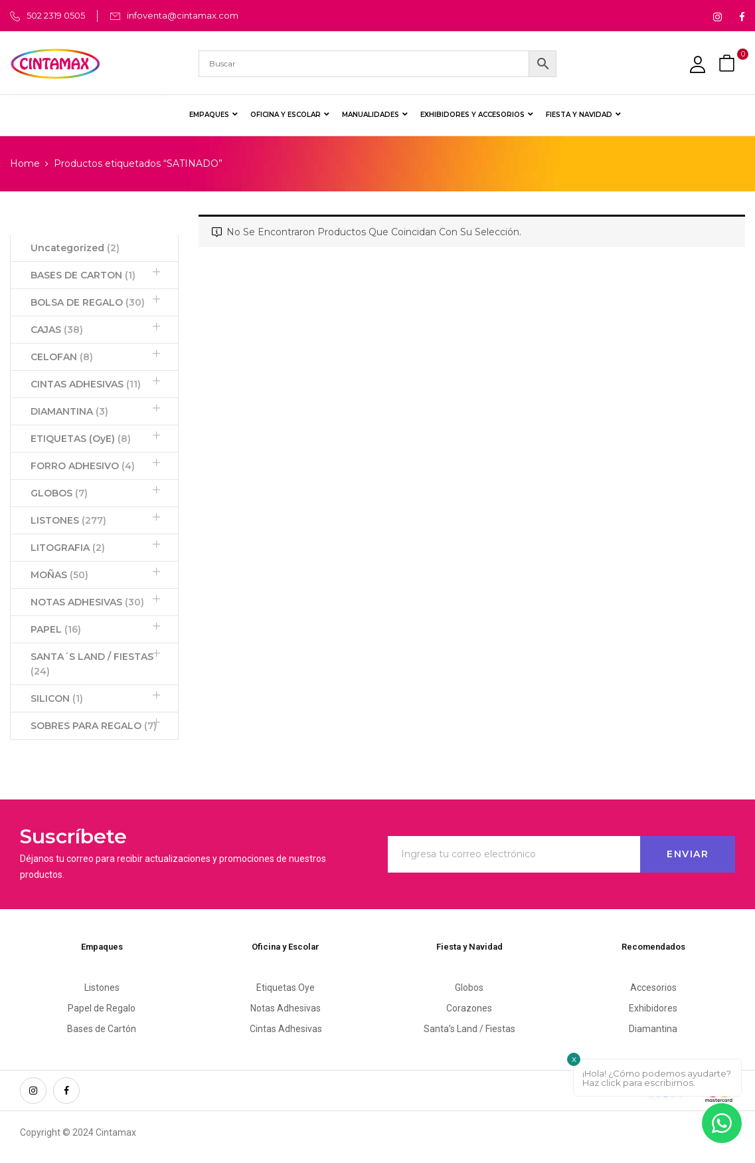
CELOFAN (62, 357)
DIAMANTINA (69, 411)
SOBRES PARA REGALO (94, 726)
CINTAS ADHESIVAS (86, 384)
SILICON (57, 698)
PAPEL (56, 629)
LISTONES (68, 520)
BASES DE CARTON (83, 275)
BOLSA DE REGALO (88, 302)
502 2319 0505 (56, 15)
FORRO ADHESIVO (83, 466)
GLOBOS (59, 493)
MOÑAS (59, 575)
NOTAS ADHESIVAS (87, 602)
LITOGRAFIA (68, 548)
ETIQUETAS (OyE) (81, 439)
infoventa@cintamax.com (182, 15)
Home (25, 163)
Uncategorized (75, 248)
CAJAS (57, 330)
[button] (728, 63)
